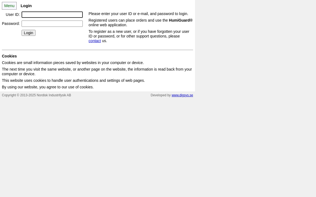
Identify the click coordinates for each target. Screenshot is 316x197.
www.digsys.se (182, 95)
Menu (9, 5)
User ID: (13, 14)
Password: (11, 23)
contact (94, 41)
